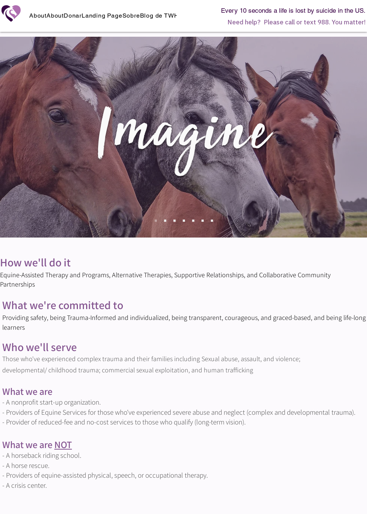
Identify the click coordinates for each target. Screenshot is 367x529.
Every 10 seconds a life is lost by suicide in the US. (293, 10)
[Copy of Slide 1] (165, 221)
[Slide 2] (174, 221)
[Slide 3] (184, 221)
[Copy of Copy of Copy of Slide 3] (212, 221)
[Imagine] (156, 221)
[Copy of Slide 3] (193, 221)
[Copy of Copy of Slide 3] (202, 221)
